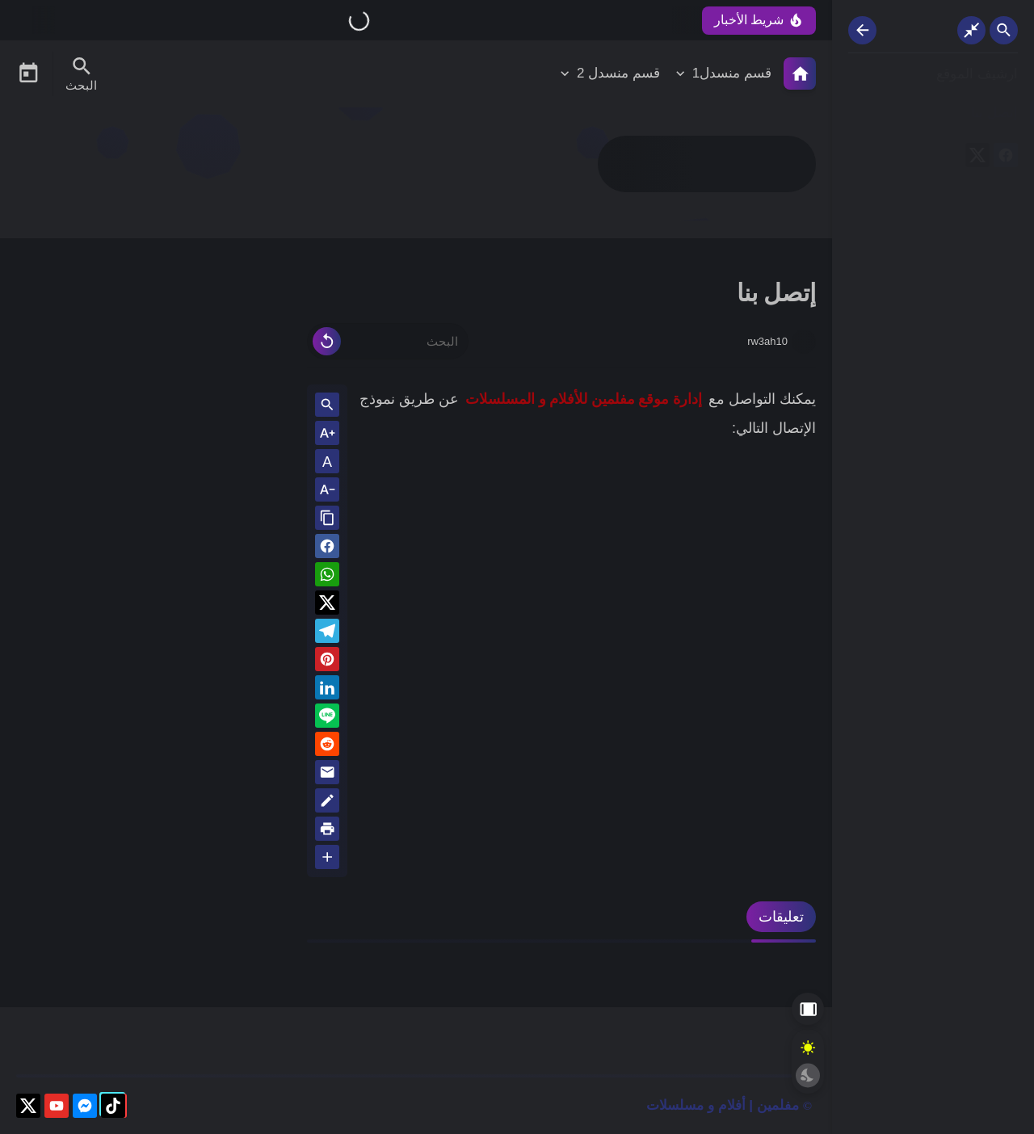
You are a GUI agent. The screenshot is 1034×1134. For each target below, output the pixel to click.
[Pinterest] (327, 662)
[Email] (327, 775)
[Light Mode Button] (808, 1048)
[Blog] (327, 803)
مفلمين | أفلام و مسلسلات (722, 1105)
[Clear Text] (327, 341)
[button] (327, 549)
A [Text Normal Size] (327, 462)
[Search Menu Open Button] (81, 73)
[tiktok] (113, 1109)
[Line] (327, 718)
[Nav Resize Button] (862, 30)
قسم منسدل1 (731, 73)
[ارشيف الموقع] (933, 74)
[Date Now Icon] (28, 73)
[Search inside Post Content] (327, 406)
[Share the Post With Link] (327, 519)
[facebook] (1006, 158)
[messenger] (85, 1109)
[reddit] (327, 747)
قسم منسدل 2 (618, 73)
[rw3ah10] (804, 342)
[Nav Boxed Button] (971, 30)
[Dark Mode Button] (808, 1075)
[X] (977, 158)
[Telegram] (327, 634)
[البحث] (388, 341)
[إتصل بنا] (933, 113)
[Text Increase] (327, 434)
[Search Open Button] (1004, 30)
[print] (327, 831)
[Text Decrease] (327, 490)
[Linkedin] (327, 690)
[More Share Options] (327, 858)
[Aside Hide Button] (808, 1009)
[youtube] (56, 1109)
